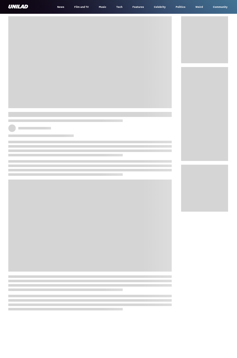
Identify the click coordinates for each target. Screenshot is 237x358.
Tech (119, 7)
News (60, 7)
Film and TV (81, 7)
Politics (180, 7)
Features (138, 7)
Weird (199, 7)
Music (102, 7)
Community (220, 7)
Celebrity (160, 7)
